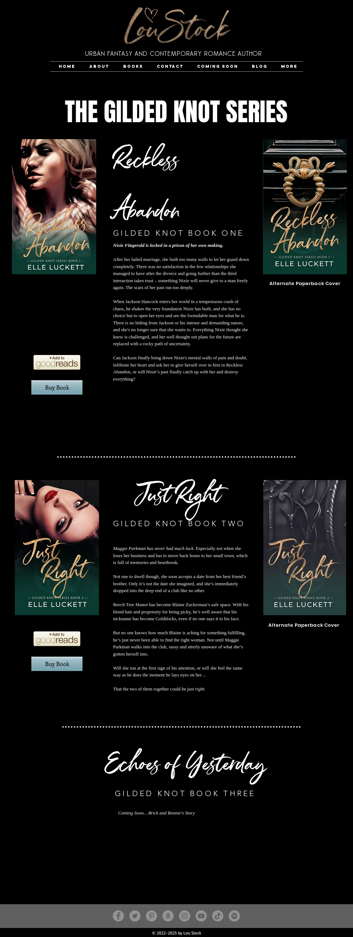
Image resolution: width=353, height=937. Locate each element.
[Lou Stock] (234, 916)
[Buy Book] (56, 387)
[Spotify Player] (57, 425)
